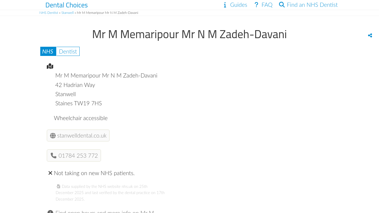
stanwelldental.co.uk (78, 135)
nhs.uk (127, 186)
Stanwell (67, 12)
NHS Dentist (48, 12)
